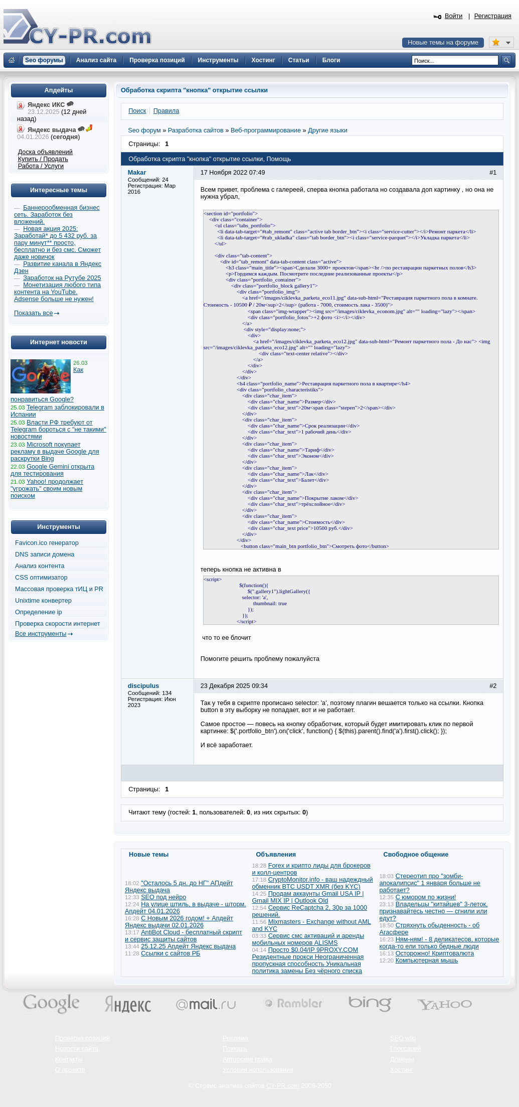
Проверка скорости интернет (57, 623)
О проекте (70, 1069)
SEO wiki (403, 1038)
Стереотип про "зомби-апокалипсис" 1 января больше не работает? (430, 883)
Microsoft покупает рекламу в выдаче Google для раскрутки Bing (55, 451)
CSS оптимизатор (41, 577)
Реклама (235, 1038)
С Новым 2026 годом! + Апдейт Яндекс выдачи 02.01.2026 (179, 922)
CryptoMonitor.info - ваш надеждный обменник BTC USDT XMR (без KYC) (312, 883)
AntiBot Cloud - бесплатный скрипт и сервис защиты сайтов (183, 936)
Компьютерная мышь (427, 960)
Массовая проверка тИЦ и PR (59, 589)
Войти (454, 16)
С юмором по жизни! (426, 897)
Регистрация (492, 16)
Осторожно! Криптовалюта (435, 953)
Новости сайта (76, 1048)
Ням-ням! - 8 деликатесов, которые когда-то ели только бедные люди (439, 943)
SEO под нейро (163, 897)
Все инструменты (40, 633)
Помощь (235, 1048)
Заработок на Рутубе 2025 (62, 278)
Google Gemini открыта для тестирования (52, 470)
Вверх (459, 1072)
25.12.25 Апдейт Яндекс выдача (188, 946)
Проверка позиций (82, 1038)
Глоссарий (405, 1048)
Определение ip (38, 612)
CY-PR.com (282, 1085)
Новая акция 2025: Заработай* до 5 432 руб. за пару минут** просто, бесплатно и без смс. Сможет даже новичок (57, 242)
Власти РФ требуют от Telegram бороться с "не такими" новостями (58, 429)
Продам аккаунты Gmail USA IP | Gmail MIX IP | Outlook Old (308, 897)
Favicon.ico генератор (47, 542)
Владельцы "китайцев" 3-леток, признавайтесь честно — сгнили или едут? (434, 911)
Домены (402, 1059)
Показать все (33, 313)
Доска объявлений (45, 152)
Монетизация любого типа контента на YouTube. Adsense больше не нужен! (57, 292)
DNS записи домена (44, 554)
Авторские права (247, 1059)
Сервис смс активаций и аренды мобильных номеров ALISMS (308, 939)
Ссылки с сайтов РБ (170, 953)
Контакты (69, 1059)
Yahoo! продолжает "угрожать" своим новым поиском (47, 488)
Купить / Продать (43, 159)
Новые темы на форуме (443, 42)
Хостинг (401, 1069)
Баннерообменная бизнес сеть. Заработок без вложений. (57, 214)
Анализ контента (40, 566)
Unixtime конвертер (43, 600)
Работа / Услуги (41, 166)
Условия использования (258, 1069)
